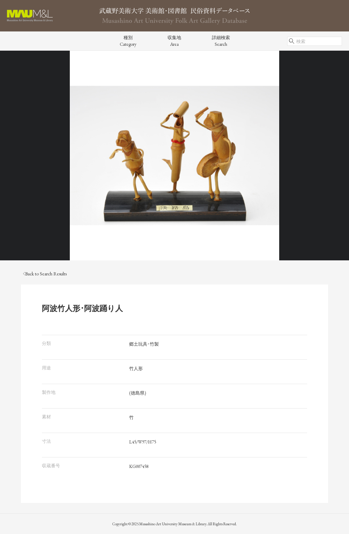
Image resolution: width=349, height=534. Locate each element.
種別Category (128, 41)
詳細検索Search (221, 41)
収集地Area (174, 41)
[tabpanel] (174, 155)
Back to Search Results (45, 274)
